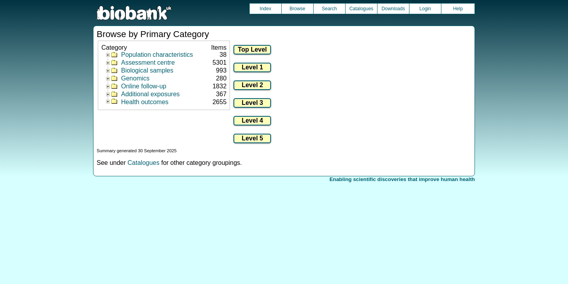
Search (329, 8)
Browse (297, 8)
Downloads (393, 8)
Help (458, 8)
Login (425, 8)
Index (265, 8)
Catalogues (361, 8)
